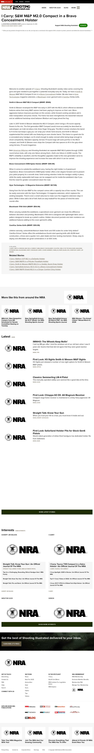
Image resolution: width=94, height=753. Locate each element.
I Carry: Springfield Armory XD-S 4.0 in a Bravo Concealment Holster (35, 266)
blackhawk (22, 250)
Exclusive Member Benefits (80, 679)
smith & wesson (19, 248)
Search (3, 688)
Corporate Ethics (25, 750)
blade (65, 250)
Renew (21, 2)
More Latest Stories (47, 512)
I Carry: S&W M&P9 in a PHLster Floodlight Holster (28, 261)
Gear (11, 26)
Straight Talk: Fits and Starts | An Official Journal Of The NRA (22, 583)
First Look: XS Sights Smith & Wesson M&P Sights (59, 359)
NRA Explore (52, 687)
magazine (79, 248)
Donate (27, 2)
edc (68, 250)
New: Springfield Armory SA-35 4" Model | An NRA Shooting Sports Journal (34, 320)
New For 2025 (55, 8)
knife (60, 250)
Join (16, 2)
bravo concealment (46, 248)
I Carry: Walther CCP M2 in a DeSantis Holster (27, 258)
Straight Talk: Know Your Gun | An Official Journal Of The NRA (21, 565)
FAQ (2, 682)
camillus (55, 250)
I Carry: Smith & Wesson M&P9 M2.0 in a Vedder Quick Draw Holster (36, 264)
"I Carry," (37, 89)
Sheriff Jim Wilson (42, 418)
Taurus (57, 569)
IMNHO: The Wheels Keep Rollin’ (50, 341)
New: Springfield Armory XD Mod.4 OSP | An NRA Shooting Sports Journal (57, 320)
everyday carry (75, 250)
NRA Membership (77, 677)
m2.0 (29, 248)
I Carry (20, 26)
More (13, 337)
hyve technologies (69, 248)
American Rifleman (20, 150)
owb (61, 248)
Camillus (66, 97)
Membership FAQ (77, 682)
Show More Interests (47, 624)
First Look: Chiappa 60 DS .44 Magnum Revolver (59, 395)
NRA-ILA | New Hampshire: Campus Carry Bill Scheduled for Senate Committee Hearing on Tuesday (11, 322)
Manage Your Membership (80, 685)
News (44, 8)
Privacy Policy (5, 750)
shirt (28, 250)
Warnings (36, 750)
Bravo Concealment (48, 94)
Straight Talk (7, 569)
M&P (26, 248)
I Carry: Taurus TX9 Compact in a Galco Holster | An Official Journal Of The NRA (68, 565)
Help (2, 685)
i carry (11, 248)
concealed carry (36, 250)
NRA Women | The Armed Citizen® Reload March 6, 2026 (81, 320)
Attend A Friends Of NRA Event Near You (82, 741)
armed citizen (16, 569)
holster (56, 248)
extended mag (14, 250)
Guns (66, 8)
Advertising (4, 677)
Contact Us (4, 679)
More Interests (20, 531)
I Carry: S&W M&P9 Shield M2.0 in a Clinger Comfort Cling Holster (35, 269)
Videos (3, 26)
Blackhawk (42, 97)
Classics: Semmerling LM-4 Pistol (50, 377)
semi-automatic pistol (29, 569)
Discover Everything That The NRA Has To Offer (58, 741)
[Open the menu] (78, 7)
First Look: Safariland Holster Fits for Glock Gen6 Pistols (59, 432)
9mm (38, 248)
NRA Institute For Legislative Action (57, 683)
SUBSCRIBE (11, 644)
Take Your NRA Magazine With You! (11, 741)
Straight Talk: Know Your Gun (48, 413)
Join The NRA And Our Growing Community (34, 741)
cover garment (47, 250)
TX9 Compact (64, 569)
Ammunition (28, 682)
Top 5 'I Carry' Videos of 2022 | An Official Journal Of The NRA (70, 579)
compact (34, 248)
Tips (38, 352)
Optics (39, 367)
